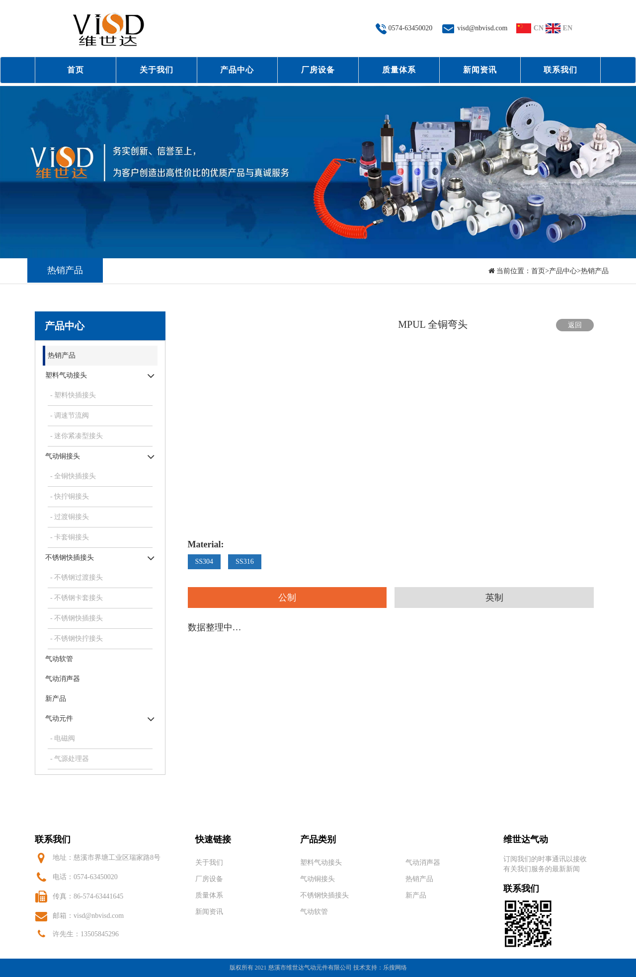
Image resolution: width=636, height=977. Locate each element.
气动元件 (59, 718)
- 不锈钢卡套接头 (76, 597)
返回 (575, 325)
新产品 (55, 698)
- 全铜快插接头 (73, 476)
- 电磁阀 (62, 738)
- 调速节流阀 (69, 415)
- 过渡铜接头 (69, 517)
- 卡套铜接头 (69, 537)
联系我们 (560, 70)
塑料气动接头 (66, 375)
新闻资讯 (480, 70)
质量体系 (399, 70)
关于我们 (156, 70)
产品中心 (237, 70)
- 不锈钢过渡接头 (76, 577)
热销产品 (595, 271)
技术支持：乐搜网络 (380, 967)
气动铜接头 (62, 456)
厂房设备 (318, 70)
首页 (75, 70)
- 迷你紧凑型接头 (76, 436)
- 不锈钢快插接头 (76, 618)
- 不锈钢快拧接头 (76, 638)
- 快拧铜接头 (69, 496)
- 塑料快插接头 (73, 395)
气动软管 (59, 659)
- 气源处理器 (69, 758)
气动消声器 (62, 678)
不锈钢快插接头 (69, 557)
